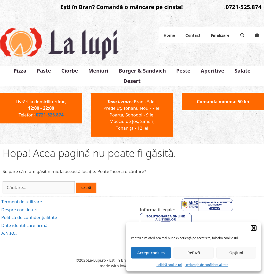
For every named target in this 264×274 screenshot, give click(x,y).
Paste (44, 70)
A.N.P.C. (9, 233)
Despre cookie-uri (19, 210)
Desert (132, 80)
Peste (183, 70)
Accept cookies (151, 252)
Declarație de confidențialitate (206, 265)
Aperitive (212, 70)
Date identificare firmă (24, 225)
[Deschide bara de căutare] (242, 35)
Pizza (19, 70)
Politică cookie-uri (169, 265)
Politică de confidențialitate (29, 217)
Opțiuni (236, 252)
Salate (243, 70)
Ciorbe (69, 70)
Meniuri (98, 70)
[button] (253, 228)
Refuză (193, 252)
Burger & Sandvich (142, 70)
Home (169, 35)
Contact (193, 35)
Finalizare (220, 35)
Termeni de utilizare (21, 202)
